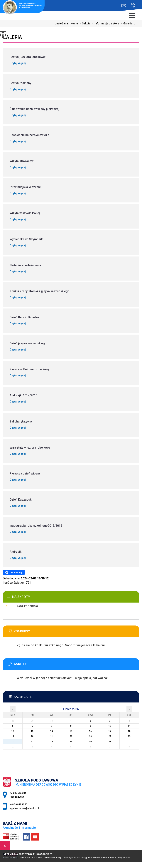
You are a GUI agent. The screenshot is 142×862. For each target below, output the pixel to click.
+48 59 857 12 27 (133, 5)
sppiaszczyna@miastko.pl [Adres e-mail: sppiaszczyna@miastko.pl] (24, 808)
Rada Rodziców (27, 606)
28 (51, 741)
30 (90, 741)
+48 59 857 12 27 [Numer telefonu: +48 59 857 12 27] (18, 804)
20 (32, 736)
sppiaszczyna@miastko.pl (123, 5)
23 (90, 736)
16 (90, 731)
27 (32, 741)
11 (129, 726)
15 (71, 731)
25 (129, 736)
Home (74, 23)
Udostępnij (13, 572)
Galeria (12, 37)
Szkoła (84, 23)
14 (51, 731)
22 (71, 736)
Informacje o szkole (104, 23)
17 (110, 731)
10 (110, 726)
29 (71, 741)
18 (129, 731)
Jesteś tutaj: (62, 23)
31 (110, 741)
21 (51, 736)
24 (110, 736)
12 (12, 731)
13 (32, 731)
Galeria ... (127, 23)
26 (12, 741)
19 (12, 736)
